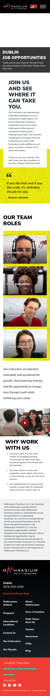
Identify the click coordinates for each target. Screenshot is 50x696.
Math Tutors (32, 620)
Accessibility (9, 663)
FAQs (28, 643)
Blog (28, 650)
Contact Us (9, 632)
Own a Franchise (34, 611)
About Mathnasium (32, 603)
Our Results (10, 649)
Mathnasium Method (10, 603)
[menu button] (33, 6)
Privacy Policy (23, 663)
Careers (29, 629)
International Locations (10, 623)
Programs (8, 613)
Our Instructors (12, 641)
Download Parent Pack (16, 593)
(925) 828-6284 (13, 587)
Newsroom (31, 636)
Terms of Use (10, 680)
